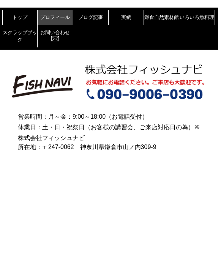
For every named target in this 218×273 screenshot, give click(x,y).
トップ (20, 17)
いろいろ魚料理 (197, 17)
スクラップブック (20, 36)
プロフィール (55, 17)
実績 (126, 17)
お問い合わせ (55, 35)
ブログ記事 (90, 17)
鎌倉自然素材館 (161, 17)
